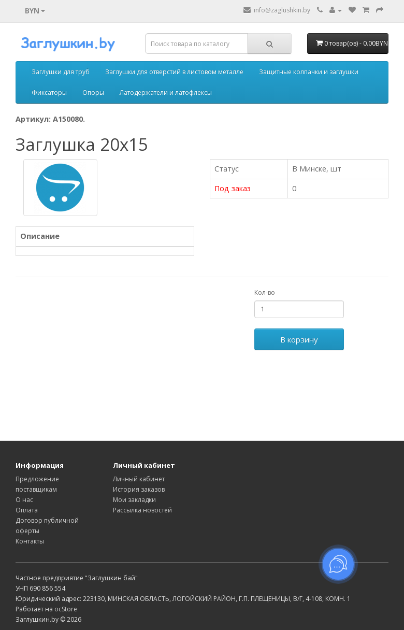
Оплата (27, 510)
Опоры (93, 92)
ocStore (65, 609)
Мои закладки (134, 499)
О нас (24, 499)
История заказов (139, 489)
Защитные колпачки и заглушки (308, 71)
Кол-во (264, 292)
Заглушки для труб (61, 71)
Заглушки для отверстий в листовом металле (174, 71)
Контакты (30, 541)
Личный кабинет (139, 479)
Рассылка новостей (142, 510)
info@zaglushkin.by (276, 10)
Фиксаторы (49, 92)
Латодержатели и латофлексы (166, 92)
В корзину (299, 339)
